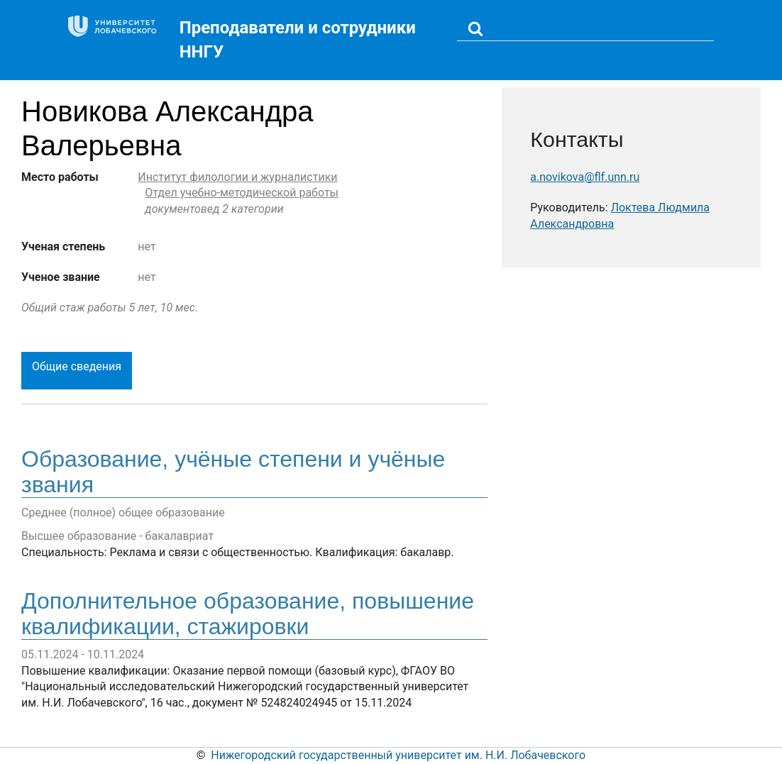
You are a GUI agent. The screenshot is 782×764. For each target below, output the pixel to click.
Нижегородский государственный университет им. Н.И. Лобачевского (398, 755)
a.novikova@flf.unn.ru (584, 177)
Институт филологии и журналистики (237, 177)
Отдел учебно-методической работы (241, 192)
